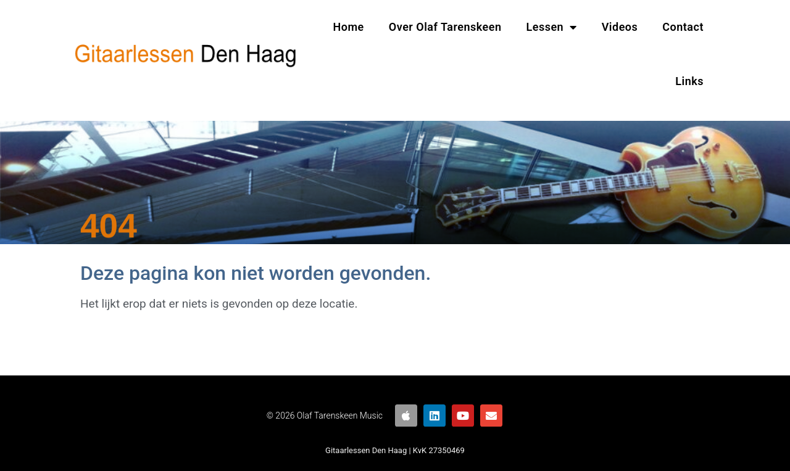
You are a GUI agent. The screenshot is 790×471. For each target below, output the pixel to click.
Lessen (551, 27)
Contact (683, 26)
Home (348, 26)
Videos (620, 26)
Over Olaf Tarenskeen (445, 26)
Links (689, 81)
